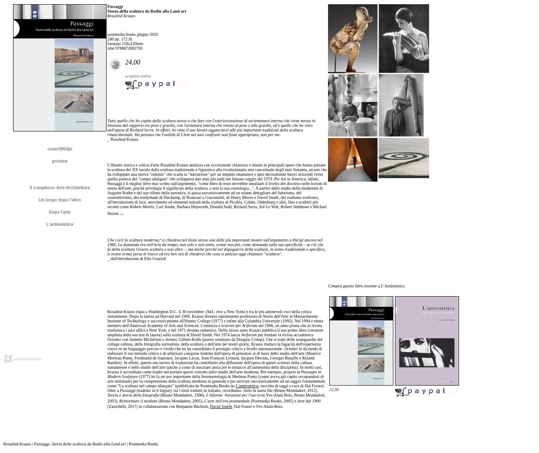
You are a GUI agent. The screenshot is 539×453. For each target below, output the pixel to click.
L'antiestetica (247, 385)
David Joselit (221, 406)
